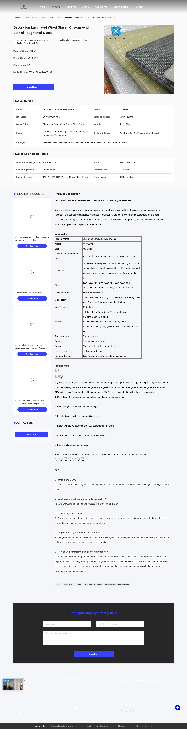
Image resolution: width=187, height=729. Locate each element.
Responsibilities (121, 6)
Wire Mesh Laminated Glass (117, 584)
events (85, 6)
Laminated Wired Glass (42, 18)
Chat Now (33, 87)
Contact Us (101, 6)
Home (42, 6)
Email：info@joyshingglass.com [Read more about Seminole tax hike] (29, 692)
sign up (165, 711)
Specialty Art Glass (72, 584)
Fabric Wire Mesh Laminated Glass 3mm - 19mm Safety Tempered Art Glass (30, 404)
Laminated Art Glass (93, 584)
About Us (71, 6)
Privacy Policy (40, 726)
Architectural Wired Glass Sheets (29, 293)
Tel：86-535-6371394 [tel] (25, 687)
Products (55, 6)
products (26, 18)
